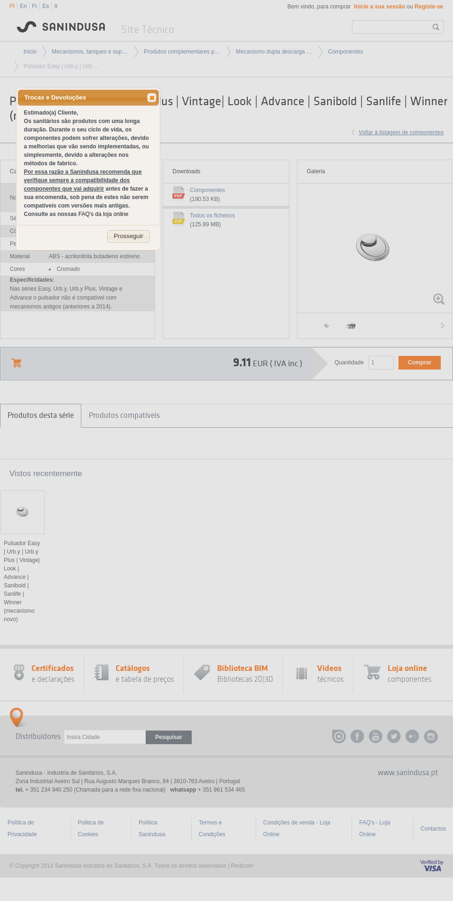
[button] (151, 97)
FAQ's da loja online (103, 214)
